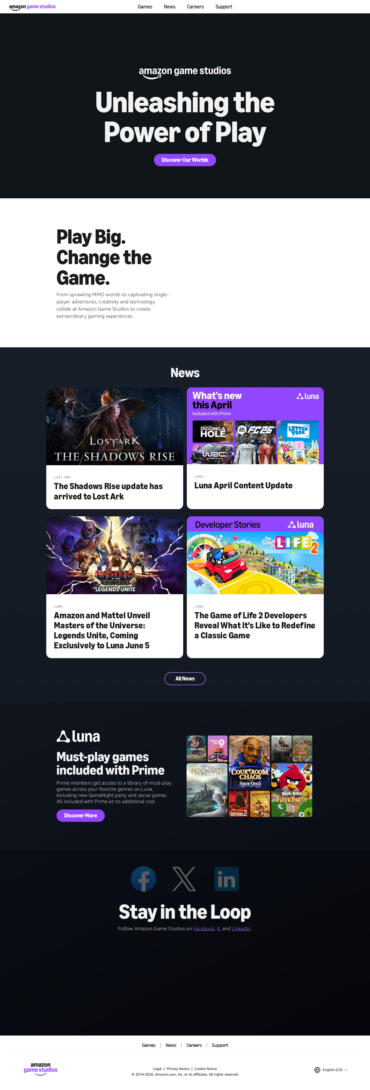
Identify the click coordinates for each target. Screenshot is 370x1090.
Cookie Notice (206, 1068)
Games (145, 7)
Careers (195, 7)
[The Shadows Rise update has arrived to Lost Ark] (114, 426)
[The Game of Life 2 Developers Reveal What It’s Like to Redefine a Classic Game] (255, 555)
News (169, 7)
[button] (330, 1070)
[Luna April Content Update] (255, 426)
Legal (157, 1068)
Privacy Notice (178, 1068)
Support (224, 7)
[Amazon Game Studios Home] (32, 7)
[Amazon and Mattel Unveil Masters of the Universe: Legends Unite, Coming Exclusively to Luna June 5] (114, 555)
